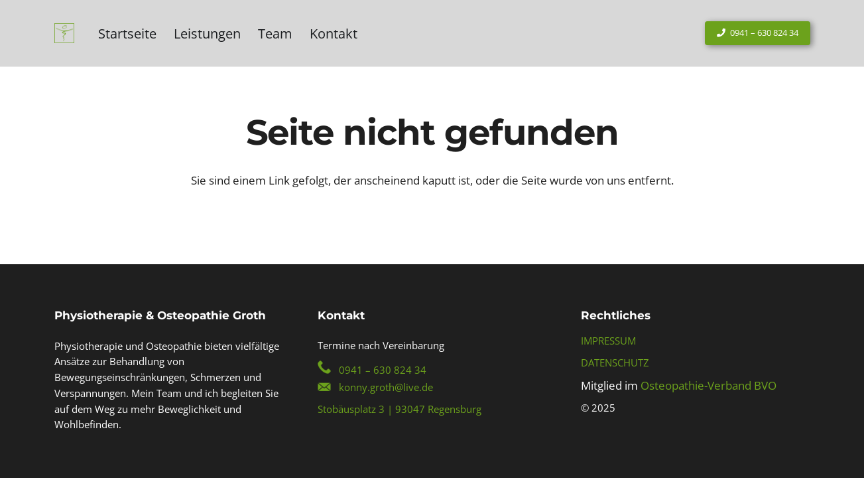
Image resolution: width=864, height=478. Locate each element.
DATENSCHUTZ (615, 362)
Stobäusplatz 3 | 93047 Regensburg (399, 409)
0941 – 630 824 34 (382, 369)
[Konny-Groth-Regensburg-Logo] (64, 33)
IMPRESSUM (608, 340)
